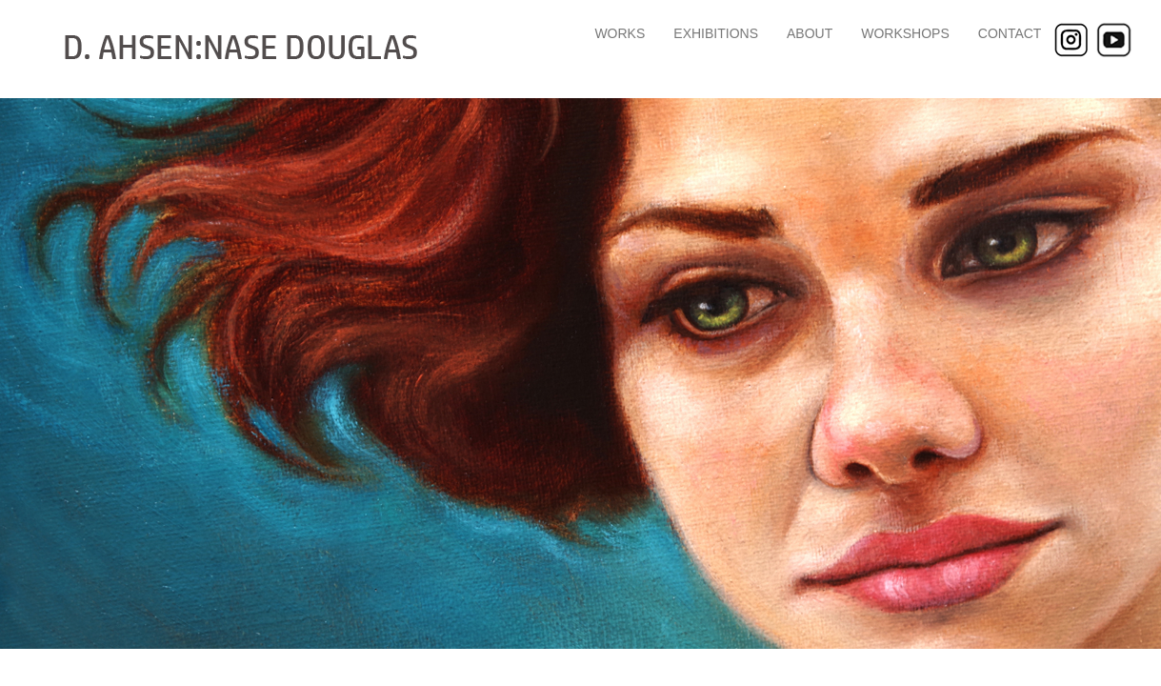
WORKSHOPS (905, 33)
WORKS (619, 33)
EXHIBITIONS (715, 33)
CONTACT (1010, 33)
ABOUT (809, 33)
